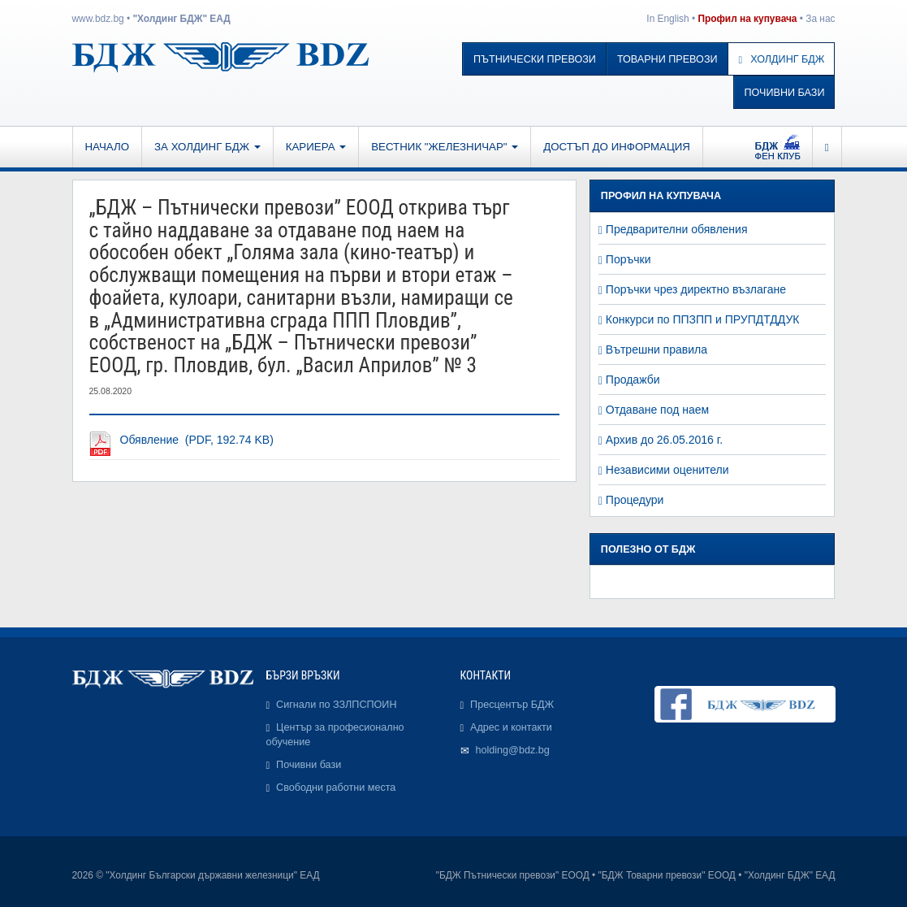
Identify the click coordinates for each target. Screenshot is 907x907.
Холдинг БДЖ (782, 59)
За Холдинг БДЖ (207, 147)
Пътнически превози (534, 59)
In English (667, 18)
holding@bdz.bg (513, 750)
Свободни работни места (335, 787)
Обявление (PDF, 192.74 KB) (197, 439)
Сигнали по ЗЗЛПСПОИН (336, 704)
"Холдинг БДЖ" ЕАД (181, 18)
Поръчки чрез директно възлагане (696, 289)
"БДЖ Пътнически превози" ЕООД (513, 875)
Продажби (633, 379)
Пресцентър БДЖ (512, 704)
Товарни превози (667, 59)
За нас (820, 18)
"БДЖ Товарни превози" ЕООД (667, 875)
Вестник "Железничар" (444, 147)
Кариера (316, 147)
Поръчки (628, 259)
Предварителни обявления (677, 229)
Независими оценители (667, 469)
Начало (107, 147)
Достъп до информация (616, 147)
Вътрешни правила (656, 349)
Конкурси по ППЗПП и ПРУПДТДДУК (703, 319)
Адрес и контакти (511, 727)
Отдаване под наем (657, 409)
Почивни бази (785, 92)
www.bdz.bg (98, 18)
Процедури (635, 499)
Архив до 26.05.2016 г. (664, 439)
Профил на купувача (747, 18)
